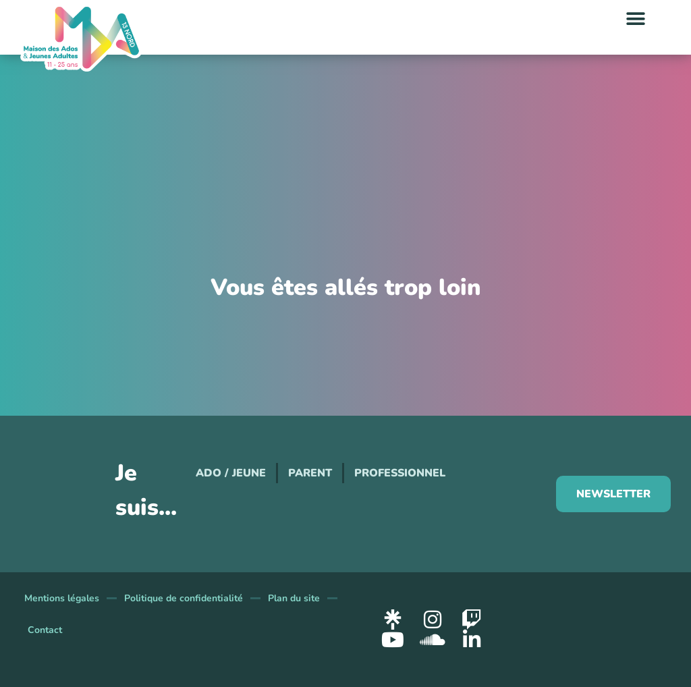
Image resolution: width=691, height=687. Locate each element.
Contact (45, 630)
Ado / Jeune (231, 473)
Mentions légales (61, 598)
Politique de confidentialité (183, 598)
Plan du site (294, 598)
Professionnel (399, 473)
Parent (310, 473)
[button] (635, 18)
